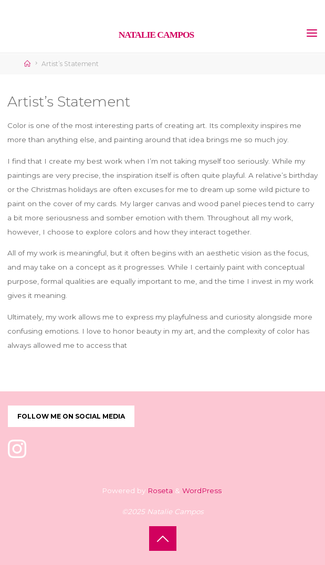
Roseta (159, 490)
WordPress (202, 490)
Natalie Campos (156, 34)
